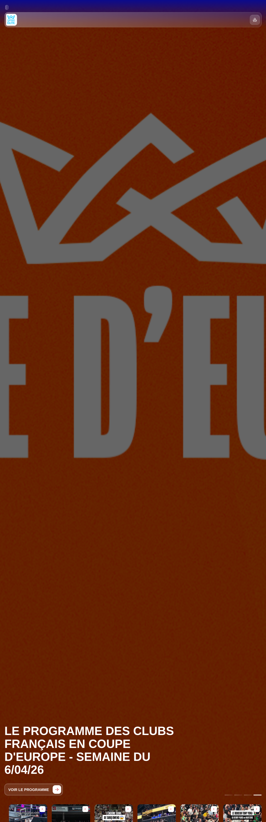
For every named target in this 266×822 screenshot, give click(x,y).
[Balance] (255, 20)
